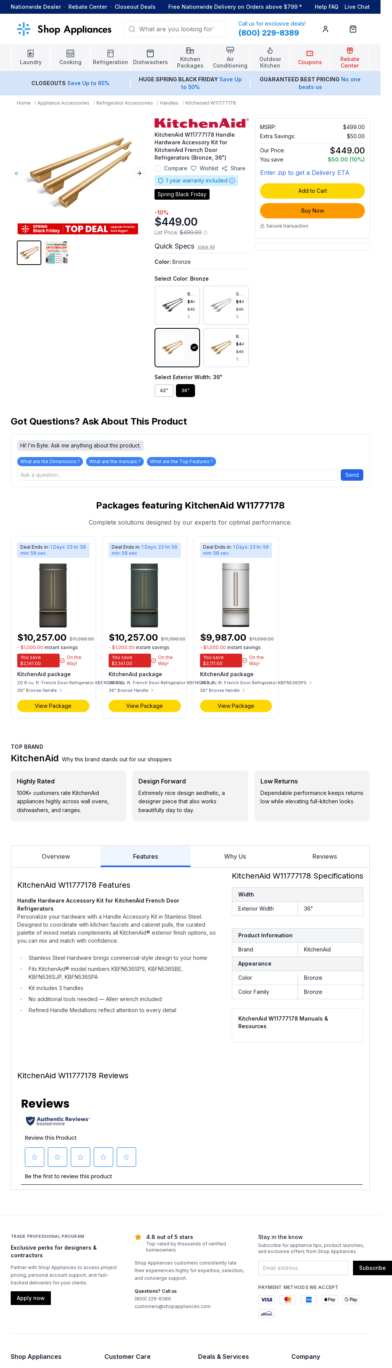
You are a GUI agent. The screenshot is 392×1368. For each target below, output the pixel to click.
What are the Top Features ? (181, 461)
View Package (53, 706)
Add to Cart (312, 190)
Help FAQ (326, 6)
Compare (175, 168)
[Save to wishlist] (204, 168)
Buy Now (312, 210)
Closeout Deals (135, 6)
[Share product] (233, 168)
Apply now (31, 1298)
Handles (169, 103)
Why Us (235, 856)
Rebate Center (87, 6)
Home (24, 103)
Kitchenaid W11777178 (210, 103)
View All (206, 247)
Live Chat (357, 6)
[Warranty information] (232, 181)
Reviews (324, 856)
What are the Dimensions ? (50, 461)
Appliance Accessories (63, 103)
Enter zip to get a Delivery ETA (305, 172)
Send (352, 475)
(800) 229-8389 (153, 1299)
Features (145, 860)
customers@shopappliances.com (173, 1306)
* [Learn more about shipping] (300, 6)
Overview (56, 856)
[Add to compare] (158, 168)
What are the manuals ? (115, 461)
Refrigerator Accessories (124, 103)
